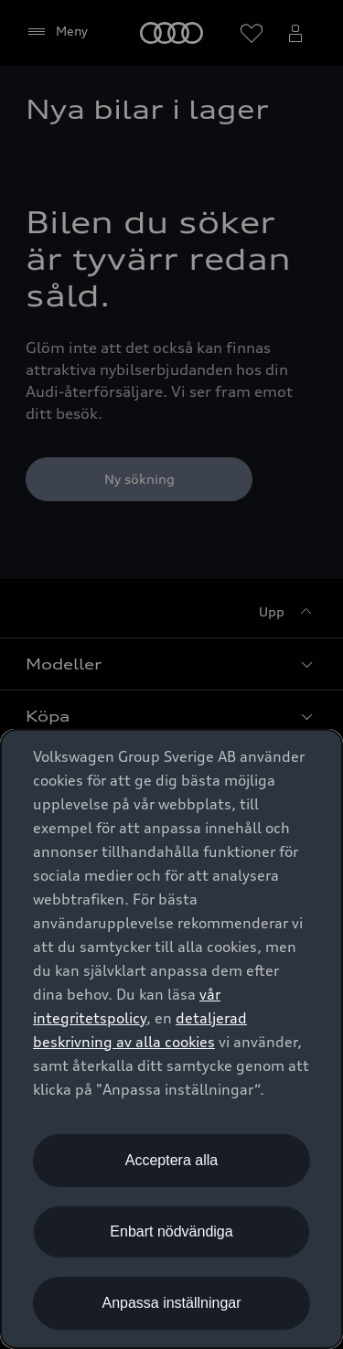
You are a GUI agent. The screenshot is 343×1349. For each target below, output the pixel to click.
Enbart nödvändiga (171, 1231)
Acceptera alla (171, 1160)
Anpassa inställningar (171, 1303)
